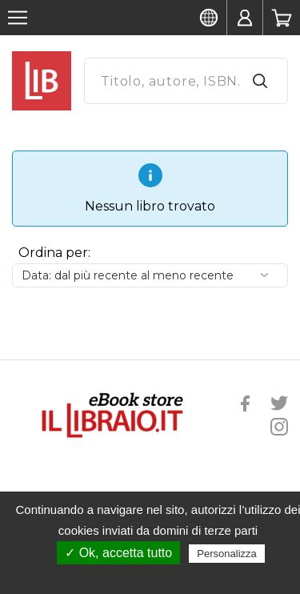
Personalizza (226, 554)
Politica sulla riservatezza (158, 575)
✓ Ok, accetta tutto (118, 553)
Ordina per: (54, 252)
